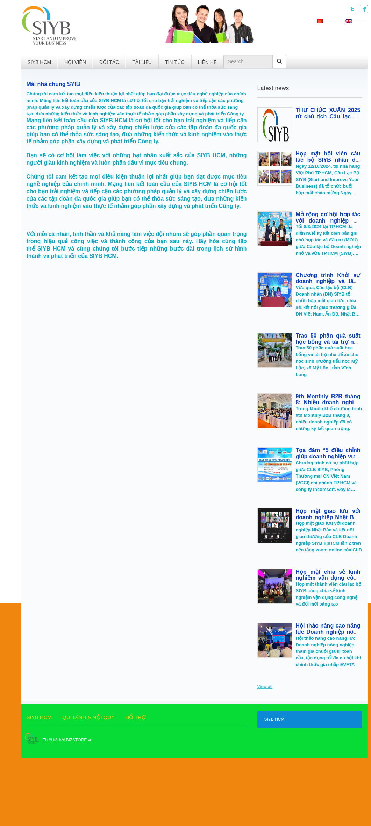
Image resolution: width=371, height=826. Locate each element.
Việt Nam (329, 21)
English (356, 21)
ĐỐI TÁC (109, 62)
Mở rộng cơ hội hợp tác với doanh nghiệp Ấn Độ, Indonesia (328, 220)
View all (265, 686)
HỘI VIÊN (75, 62)
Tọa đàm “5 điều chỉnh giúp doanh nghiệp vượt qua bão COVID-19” (328, 456)
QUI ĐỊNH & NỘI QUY (88, 717)
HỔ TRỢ (135, 717)
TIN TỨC (175, 62)
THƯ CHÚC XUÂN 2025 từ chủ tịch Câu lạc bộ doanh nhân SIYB (328, 116)
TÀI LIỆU (141, 62)
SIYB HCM (39, 62)
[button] (116, 27)
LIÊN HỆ (207, 62)
